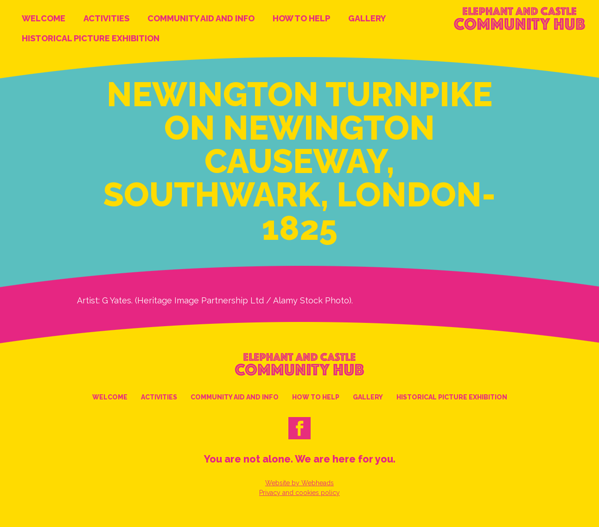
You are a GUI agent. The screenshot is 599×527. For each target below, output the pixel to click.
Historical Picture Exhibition (90, 38)
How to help (301, 18)
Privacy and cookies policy (299, 492)
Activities (106, 18)
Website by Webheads (299, 483)
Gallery (367, 18)
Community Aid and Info (201, 18)
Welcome (43, 18)
